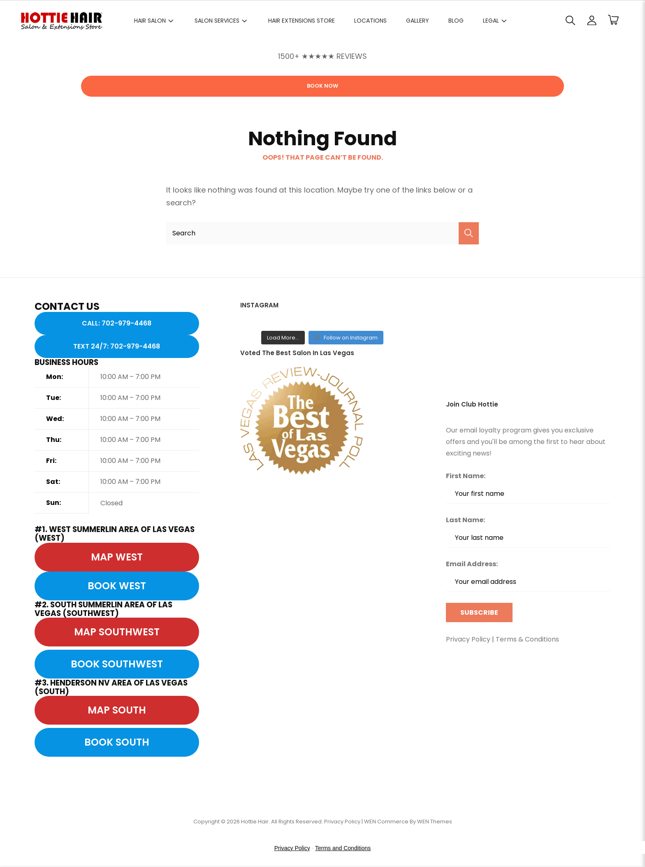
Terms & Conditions (527, 639)
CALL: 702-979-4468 (116, 323)
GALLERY (417, 20)
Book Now (322, 86)
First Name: (465, 476)
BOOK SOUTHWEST (117, 664)
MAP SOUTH (117, 710)
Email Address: (528, 575)
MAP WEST (117, 557)
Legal (495, 20)
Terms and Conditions (343, 848)
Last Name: (465, 520)
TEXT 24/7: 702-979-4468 (116, 346)
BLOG (456, 20)
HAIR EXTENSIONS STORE (301, 20)
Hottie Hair (255, 821)
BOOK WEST (117, 586)
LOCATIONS (370, 20)
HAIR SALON (154, 20)
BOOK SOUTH (116, 742)
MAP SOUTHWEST (117, 632)
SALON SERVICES (222, 20)
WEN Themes (434, 821)
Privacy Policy (468, 639)
